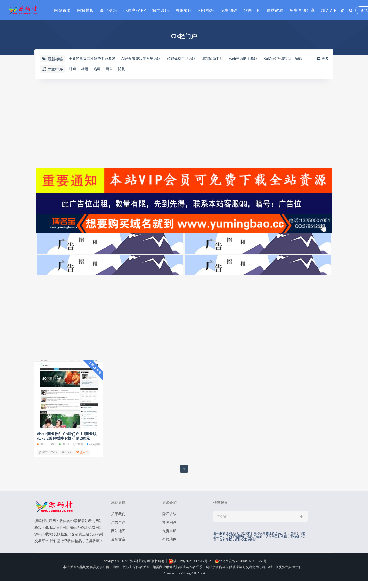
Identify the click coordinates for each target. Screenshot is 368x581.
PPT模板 (206, 10)
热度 (98, 69)
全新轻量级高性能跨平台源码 (93, 58)
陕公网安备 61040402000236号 (241, 560)
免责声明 (169, 530)
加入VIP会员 (333, 10)
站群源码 (160, 10)
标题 (85, 69)
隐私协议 (169, 513)
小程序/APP (134, 10)
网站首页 (62, 10)
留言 (112, 69)
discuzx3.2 (46, 443)
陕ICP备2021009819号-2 (190, 560)
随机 (125, 69)
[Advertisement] (184, 123)
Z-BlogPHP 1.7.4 (193, 573)
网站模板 (85, 10)
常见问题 (169, 522)
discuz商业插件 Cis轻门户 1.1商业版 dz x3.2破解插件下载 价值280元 (67, 435)
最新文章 (118, 539)
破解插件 (94, 443)
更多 (323, 58)
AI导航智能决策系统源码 (146, 58)
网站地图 (118, 530)
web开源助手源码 (255, 58)
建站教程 (275, 10)
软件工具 (252, 10)
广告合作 (118, 522)
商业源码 (108, 10)
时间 (72, 69)
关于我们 (118, 513)
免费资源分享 (302, 10)
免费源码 (229, 10)
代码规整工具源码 (188, 58)
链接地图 (169, 539)
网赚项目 (183, 10)
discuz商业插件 (71, 443)
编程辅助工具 (222, 58)
